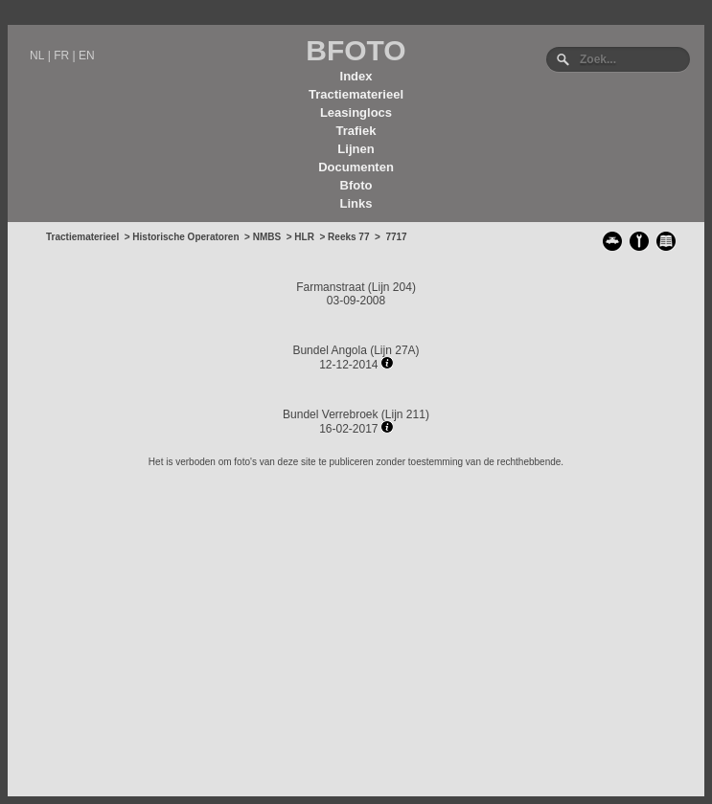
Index (356, 76)
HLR (304, 237)
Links (356, 203)
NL (37, 55)
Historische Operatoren (185, 237)
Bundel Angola (329, 350)
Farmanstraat (330, 287)
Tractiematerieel (356, 94)
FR (61, 55)
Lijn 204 (392, 287)
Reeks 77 (348, 237)
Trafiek (356, 130)
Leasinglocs (356, 112)
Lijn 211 (405, 414)
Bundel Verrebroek (330, 414)
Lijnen (355, 149)
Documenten (356, 167)
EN (87, 55)
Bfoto (356, 185)
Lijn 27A (394, 350)
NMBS (267, 237)
